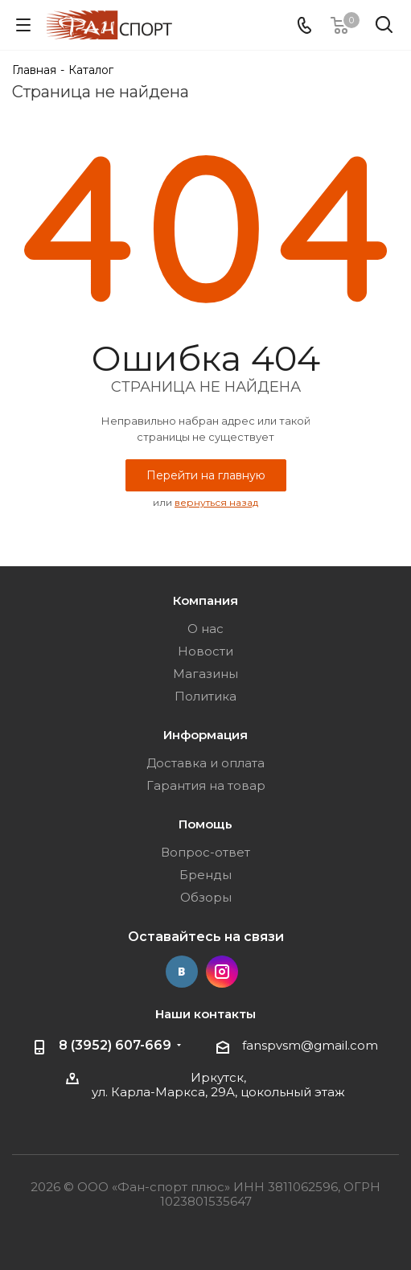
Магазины (205, 673)
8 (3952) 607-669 (115, 1045)
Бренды (205, 874)
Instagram (222, 972)
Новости (205, 651)
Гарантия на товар (205, 785)
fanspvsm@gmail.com (310, 1045)
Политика (205, 696)
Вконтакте (182, 972)
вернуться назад (216, 502)
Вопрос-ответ (205, 852)
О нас (205, 628)
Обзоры (206, 897)
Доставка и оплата (205, 763)
